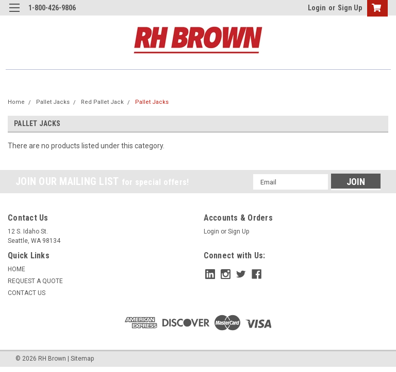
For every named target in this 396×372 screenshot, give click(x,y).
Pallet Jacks (53, 102)
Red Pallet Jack (102, 102)
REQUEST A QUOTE (35, 281)
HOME (16, 269)
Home (16, 102)
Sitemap (82, 358)
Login (317, 8)
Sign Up (350, 8)
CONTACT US (26, 293)
